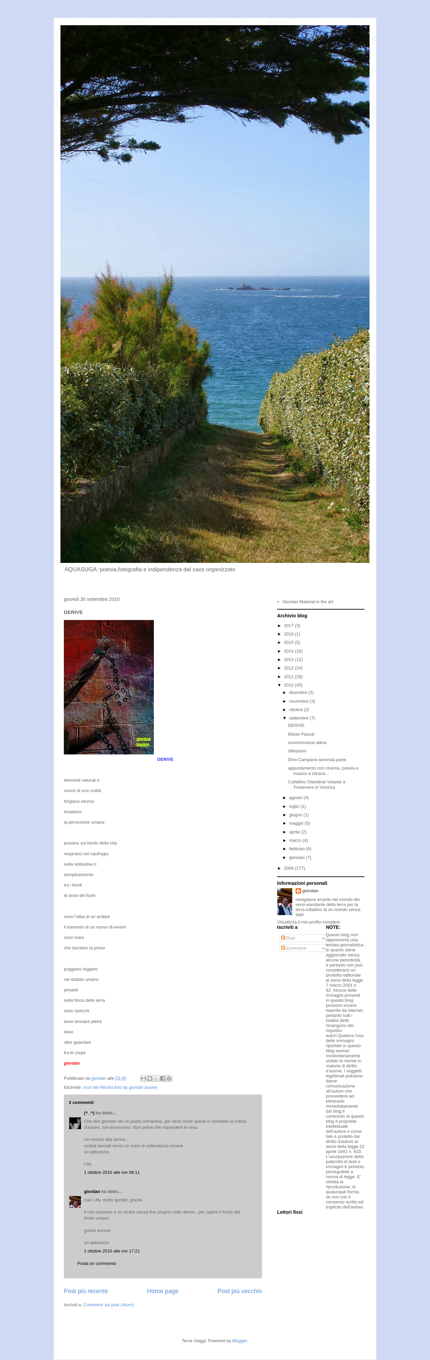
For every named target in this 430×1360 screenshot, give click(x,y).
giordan (92, 1191)
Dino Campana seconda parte (317, 759)
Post (288, 938)
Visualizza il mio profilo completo (308, 921)
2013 (289, 659)
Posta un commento (96, 1263)
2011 (289, 676)
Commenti (293, 948)
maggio (297, 823)
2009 (289, 868)
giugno (296, 814)
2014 (289, 651)
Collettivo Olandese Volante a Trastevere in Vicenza (316, 784)
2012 (289, 667)
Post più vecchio (240, 1291)
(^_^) (89, 1112)
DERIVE (296, 725)
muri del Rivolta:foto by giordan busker (120, 1087)
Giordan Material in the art (308, 601)
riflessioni (297, 750)
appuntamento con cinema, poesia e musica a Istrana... (323, 771)
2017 (289, 625)
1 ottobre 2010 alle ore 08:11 (112, 1172)
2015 (289, 642)
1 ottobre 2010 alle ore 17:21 (112, 1250)
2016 (289, 633)
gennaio (297, 857)
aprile (295, 831)
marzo (296, 840)
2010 (289, 685)
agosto (296, 797)
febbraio (297, 848)
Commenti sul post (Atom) (108, 1304)
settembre (299, 717)
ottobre (296, 709)
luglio (295, 806)
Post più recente (86, 1291)
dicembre (298, 692)
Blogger (239, 1340)
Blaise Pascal (301, 734)
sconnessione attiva (307, 742)
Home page (162, 1291)
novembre (299, 701)
